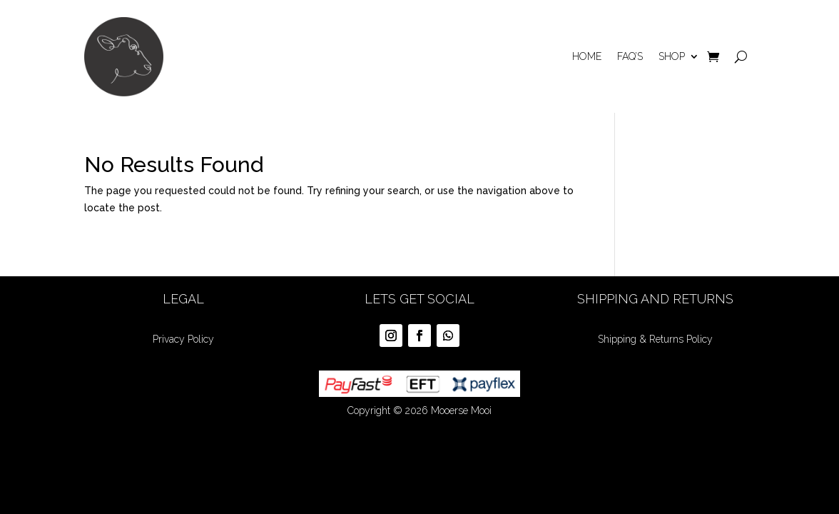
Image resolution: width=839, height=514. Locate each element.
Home (586, 56)
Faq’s (630, 56)
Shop (672, 56)
